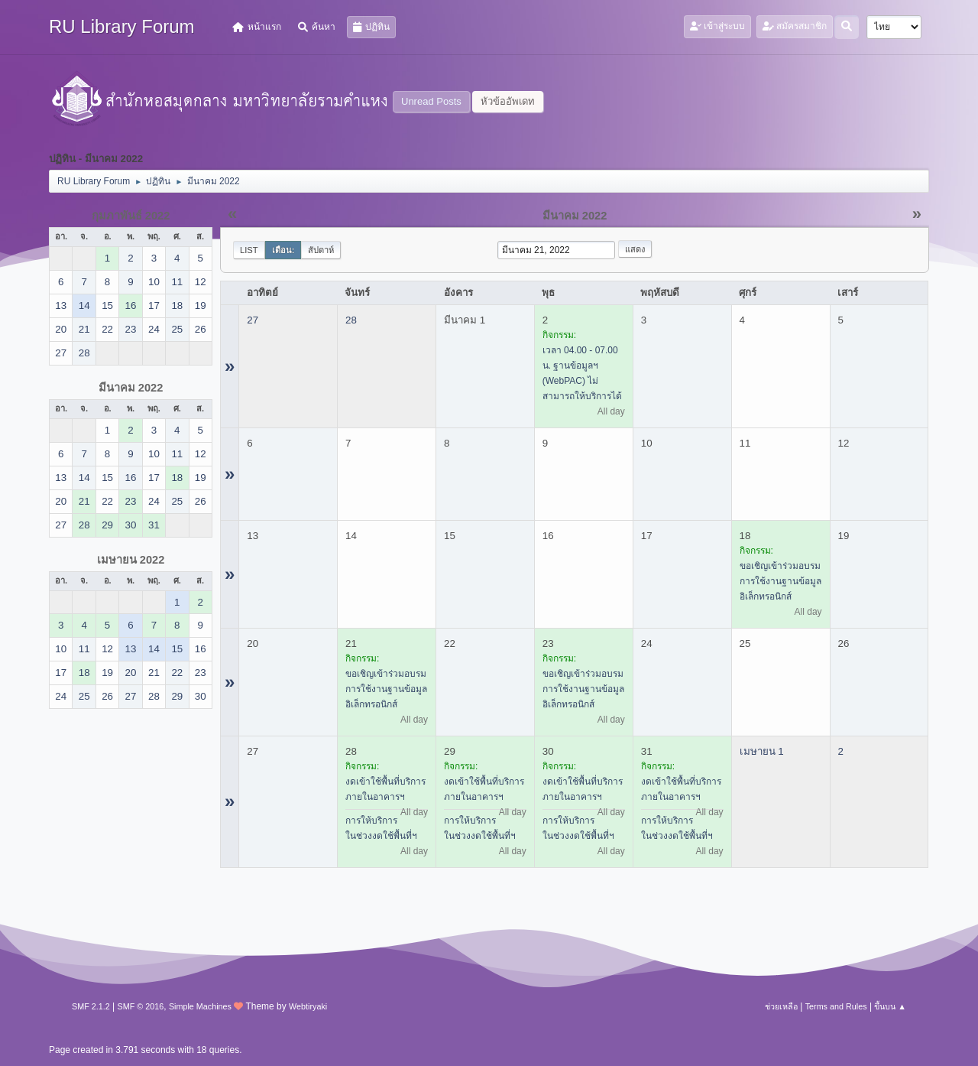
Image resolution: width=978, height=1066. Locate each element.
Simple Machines (200, 1006)
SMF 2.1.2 (91, 1006)
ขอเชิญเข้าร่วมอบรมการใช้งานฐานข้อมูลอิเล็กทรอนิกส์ (780, 581)
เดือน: (283, 250)
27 (252, 320)
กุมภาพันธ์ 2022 (131, 216)
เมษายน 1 (762, 751)
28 (351, 320)
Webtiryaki (308, 1006)
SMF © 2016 (141, 1006)
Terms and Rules (836, 1006)
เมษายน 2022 (131, 560)
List (249, 250)
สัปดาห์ (321, 250)
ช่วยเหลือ (781, 1006)
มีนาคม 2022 (131, 388)
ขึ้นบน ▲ (890, 1006)
